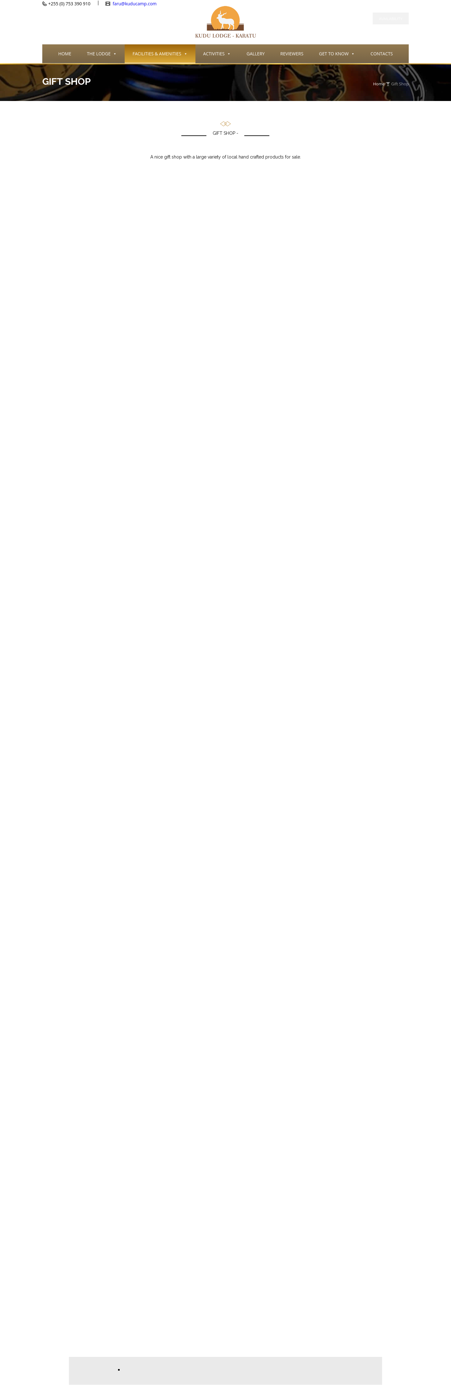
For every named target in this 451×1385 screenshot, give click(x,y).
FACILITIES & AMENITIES (159, 54)
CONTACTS (382, 54)
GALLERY (255, 54)
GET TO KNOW (337, 54)
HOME (64, 54)
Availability (390, 19)
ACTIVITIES (217, 54)
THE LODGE (102, 54)
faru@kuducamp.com (134, 4)
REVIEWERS (291, 54)
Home (379, 84)
